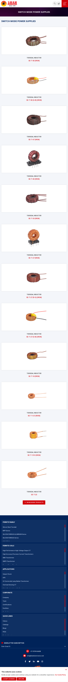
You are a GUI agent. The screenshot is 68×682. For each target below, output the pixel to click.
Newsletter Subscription (12, 643)
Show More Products (34, 502)
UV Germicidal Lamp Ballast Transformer (16, 581)
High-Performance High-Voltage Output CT (17, 551)
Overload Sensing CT (9, 585)
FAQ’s (4, 632)
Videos (5, 621)
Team (4, 601)
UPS (4, 578)
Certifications (7, 605)
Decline (21, 679)
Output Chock (7, 574)
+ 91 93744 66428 (35, 651)
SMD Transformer (8, 558)
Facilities (6, 608)
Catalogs (5, 625)
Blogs (4, 628)
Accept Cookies (9, 679)
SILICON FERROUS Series (11, 538)
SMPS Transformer (9, 561)
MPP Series (6, 531)
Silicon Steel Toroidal (9, 527)
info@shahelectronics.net (35, 656)
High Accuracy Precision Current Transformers (18, 554)
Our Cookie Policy (60, 675)
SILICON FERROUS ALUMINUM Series (14, 534)
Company (6, 598)
